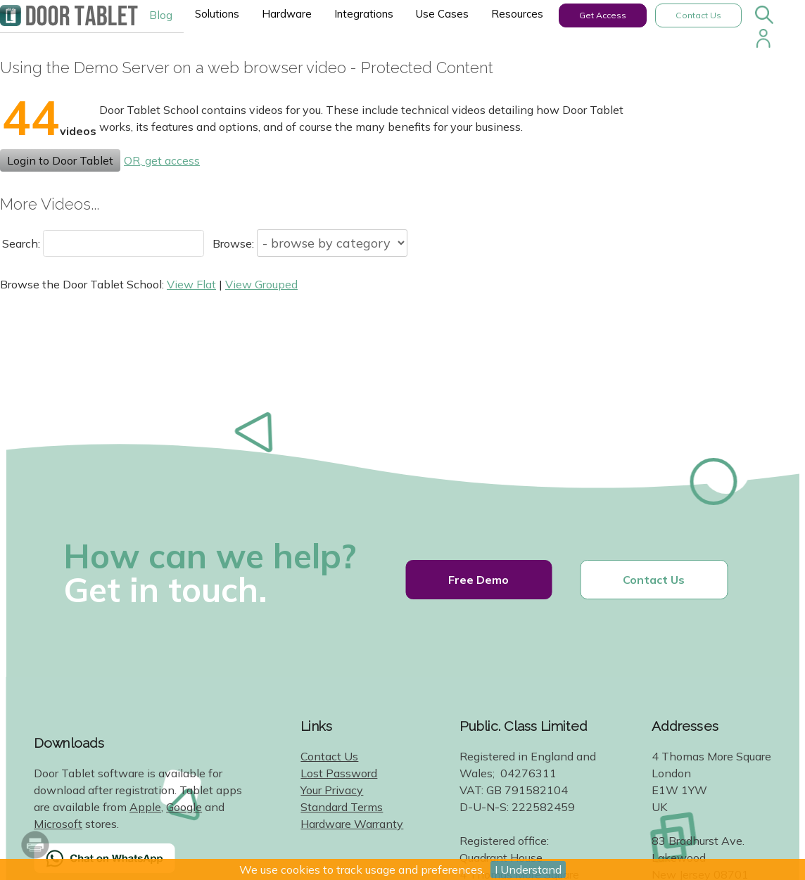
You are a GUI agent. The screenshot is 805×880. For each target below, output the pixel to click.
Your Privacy (331, 790)
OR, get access (162, 160)
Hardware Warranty (351, 824)
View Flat (191, 284)
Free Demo (478, 580)
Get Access (602, 15)
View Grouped (261, 284)
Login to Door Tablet (60, 160)
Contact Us (698, 15)
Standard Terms (341, 807)
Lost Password (338, 773)
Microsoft (58, 824)
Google (184, 807)
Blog (160, 15)
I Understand (528, 869)
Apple (145, 807)
